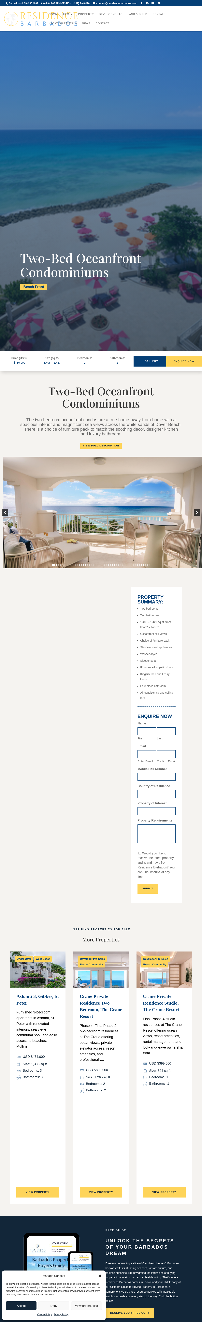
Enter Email (145, 761)
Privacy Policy (61, 1314)
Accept (21, 1305)
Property (86, 14)
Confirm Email (166, 761)
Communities (59, 14)
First (140, 738)
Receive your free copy (130, 1312)
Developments (111, 14)
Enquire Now (184, 361)
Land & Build (137, 14)
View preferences (86, 1305)
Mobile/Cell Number (152, 769)
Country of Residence (153, 786)
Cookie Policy (44, 1314)
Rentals (159, 14)
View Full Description (101, 445)
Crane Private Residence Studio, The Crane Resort (161, 1003)
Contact (102, 23)
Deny (53, 1305)
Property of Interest (152, 803)
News (86, 23)
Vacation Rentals (63, 23)
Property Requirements (154, 820)
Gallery (151, 361)
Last (159, 738)
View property (38, 1192)
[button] (100, 1276)
